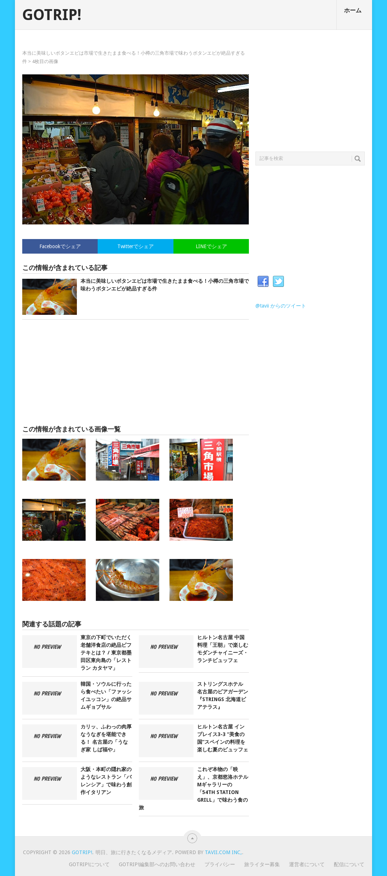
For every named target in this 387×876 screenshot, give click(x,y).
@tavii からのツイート (280, 306)
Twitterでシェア (135, 246)
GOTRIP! (51, 15)
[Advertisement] (135, 372)
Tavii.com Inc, (223, 852)
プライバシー (219, 864)
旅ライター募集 (262, 864)
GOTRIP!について (89, 864)
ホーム (352, 10)
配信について (349, 864)
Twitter (278, 282)
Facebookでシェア (60, 246)
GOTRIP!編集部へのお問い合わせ (157, 864)
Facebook (263, 282)
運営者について (307, 864)
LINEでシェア (211, 246)
